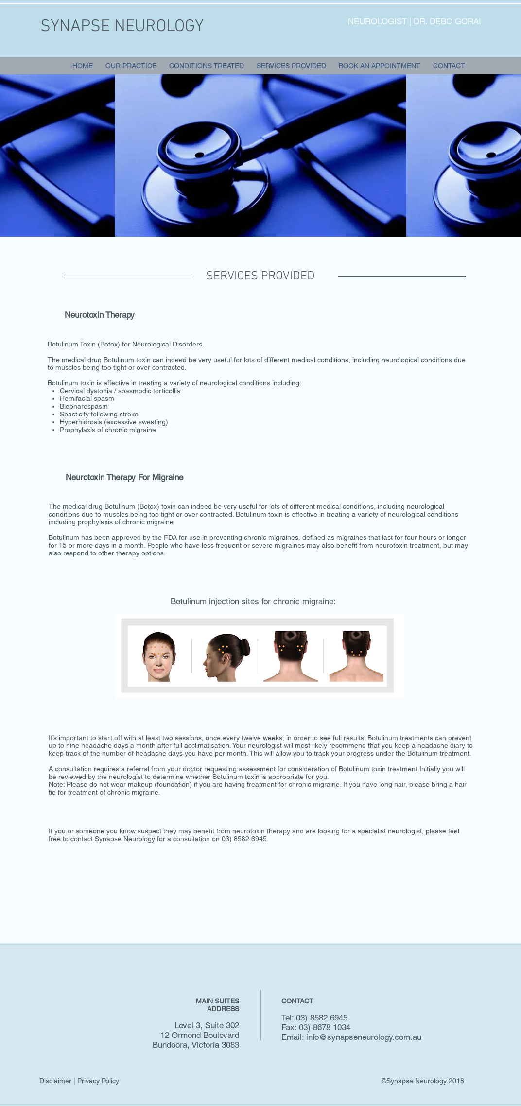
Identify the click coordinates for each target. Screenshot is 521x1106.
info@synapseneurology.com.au (363, 1037)
